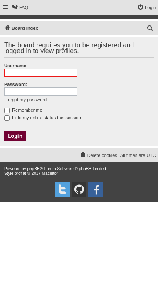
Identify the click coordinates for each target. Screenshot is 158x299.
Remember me (23, 110)
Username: (16, 65)
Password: (15, 84)
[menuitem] (20, 7)
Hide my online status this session (42, 117)
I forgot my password (25, 99)
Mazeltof (50, 173)
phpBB (33, 169)
